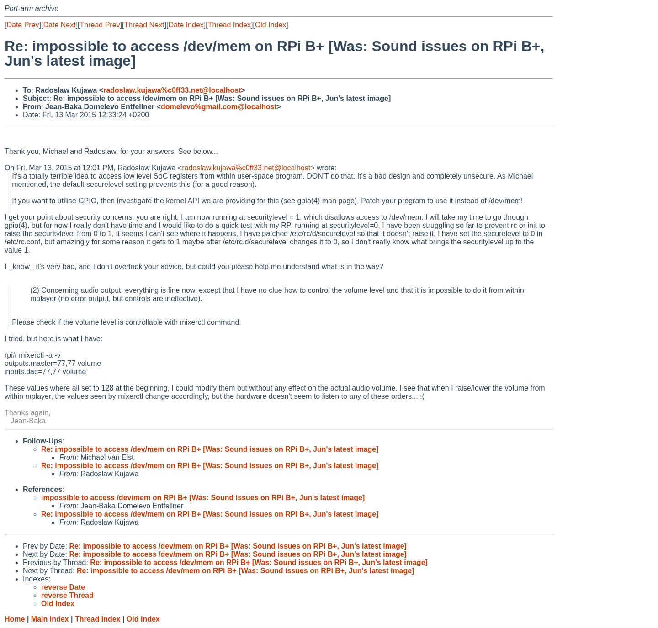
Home (15, 619)
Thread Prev (100, 25)
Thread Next (144, 25)
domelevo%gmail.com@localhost (219, 107)
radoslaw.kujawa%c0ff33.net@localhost (172, 90)
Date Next (59, 25)
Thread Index (229, 25)
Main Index (50, 619)
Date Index (185, 25)
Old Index (270, 25)
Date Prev (22, 25)
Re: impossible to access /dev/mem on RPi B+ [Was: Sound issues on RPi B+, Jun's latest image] (210, 449)
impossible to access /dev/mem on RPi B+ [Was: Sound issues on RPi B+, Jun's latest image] (203, 497)
